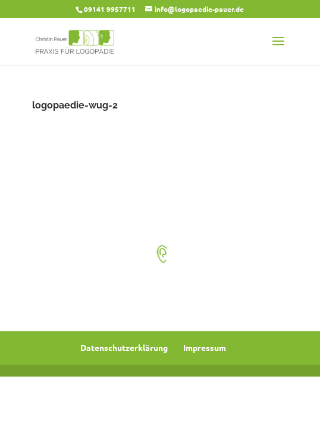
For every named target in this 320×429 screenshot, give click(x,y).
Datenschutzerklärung (124, 347)
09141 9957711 (110, 9)
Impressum (204, 347)
